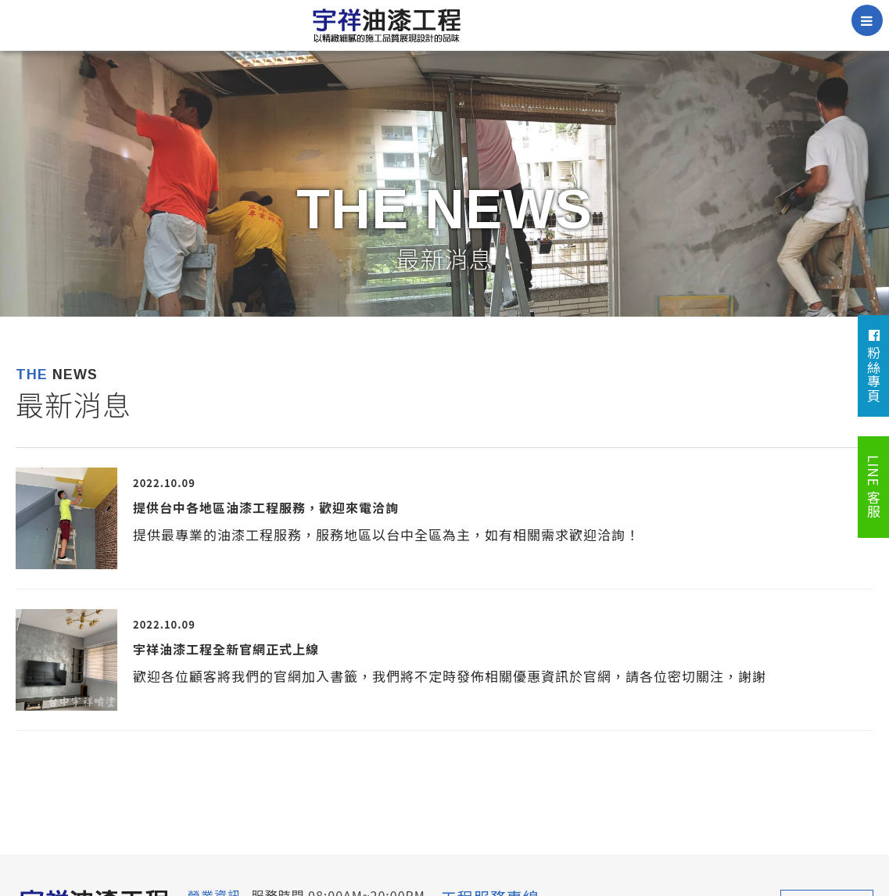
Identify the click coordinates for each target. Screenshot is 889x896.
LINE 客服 (874, 486)
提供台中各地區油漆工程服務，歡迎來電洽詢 (266, 507)
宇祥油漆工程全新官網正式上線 (226, 649)
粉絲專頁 (874, 365)
